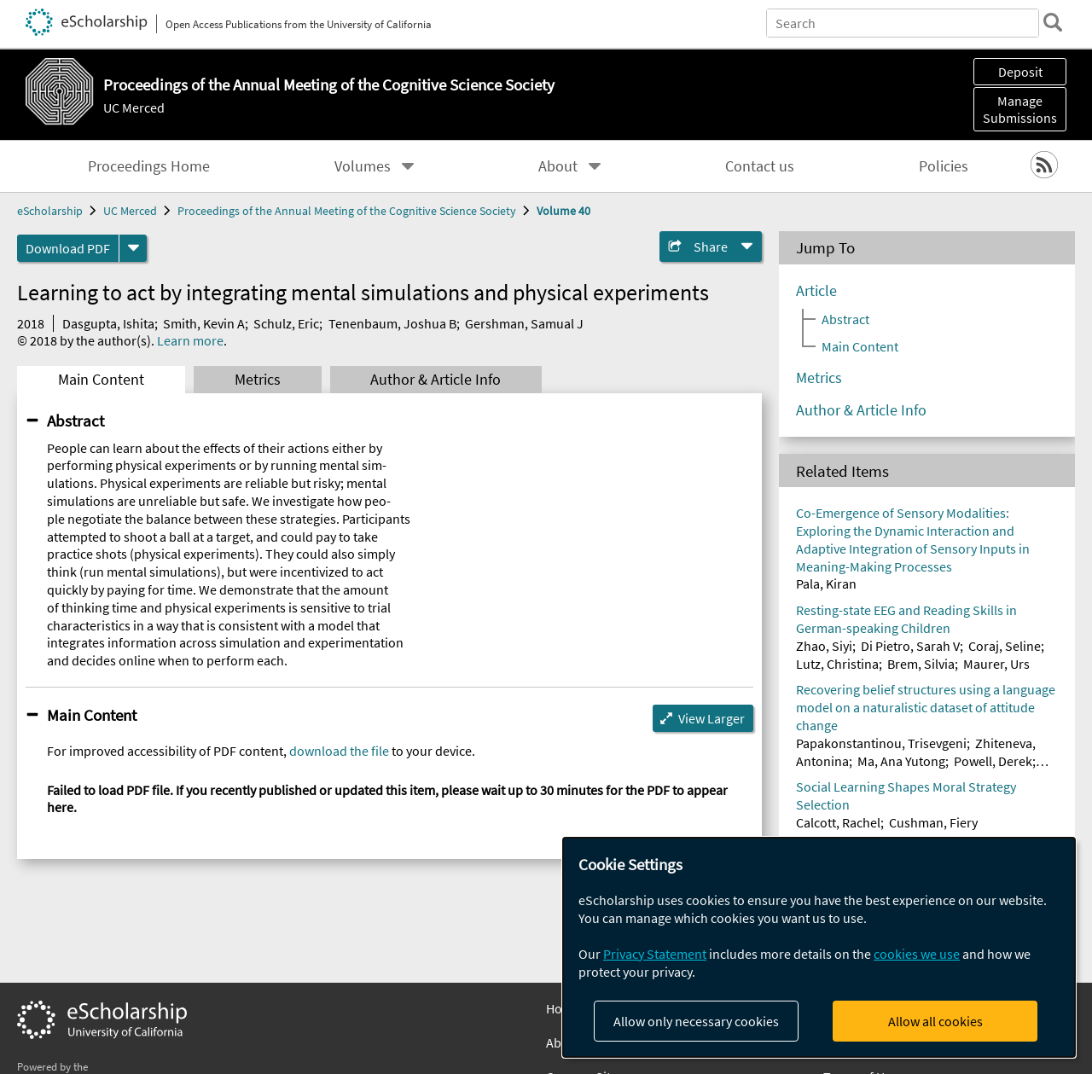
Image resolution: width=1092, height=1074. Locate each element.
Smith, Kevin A (204, 323)
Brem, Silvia (921, 663)
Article (816, 291)
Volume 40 (563, 210)
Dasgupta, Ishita (108, 323)
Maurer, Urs (996, 663)
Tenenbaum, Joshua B (392, 323)
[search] (1052, 22)
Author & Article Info (435, 379)
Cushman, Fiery (933, 822)
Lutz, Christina (837, 663)
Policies (943, 166)
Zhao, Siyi (824, 645)
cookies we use (917, 953)
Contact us (759, 166)
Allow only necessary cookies (696, 1021)
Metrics (258, 379)
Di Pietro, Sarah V (910, 645)
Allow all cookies (935, 1021)
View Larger (711, 718)
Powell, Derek (993, 760)
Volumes (362, 166)
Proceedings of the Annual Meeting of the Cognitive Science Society (346, 210)
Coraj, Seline (1004, 645)
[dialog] (819, 947)
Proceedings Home (149, 166)
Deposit (1020, 71)
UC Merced (134, 107)
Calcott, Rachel (838, 822)
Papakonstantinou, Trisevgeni (881, 743)
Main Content (101, 379)
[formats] (133, 248)
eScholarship (50, 210)
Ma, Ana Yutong (901, 760)
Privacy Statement (654, 953)
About (558, 166)
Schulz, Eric (286, 323)
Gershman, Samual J (524, 323)
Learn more (190, 340)
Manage (1020, 109)
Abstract (75, 420)
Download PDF (68, 248)
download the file (339, 750)
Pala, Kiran (826, 583)
